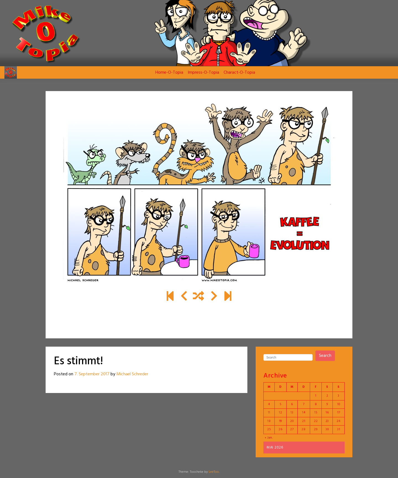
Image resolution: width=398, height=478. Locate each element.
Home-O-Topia (169, 72)
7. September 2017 (91, 374)
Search (325, 355)
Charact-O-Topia (239, 72)
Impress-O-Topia (203, 72)
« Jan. (269, 437)
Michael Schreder (132, 374)
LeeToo (214, 472)
